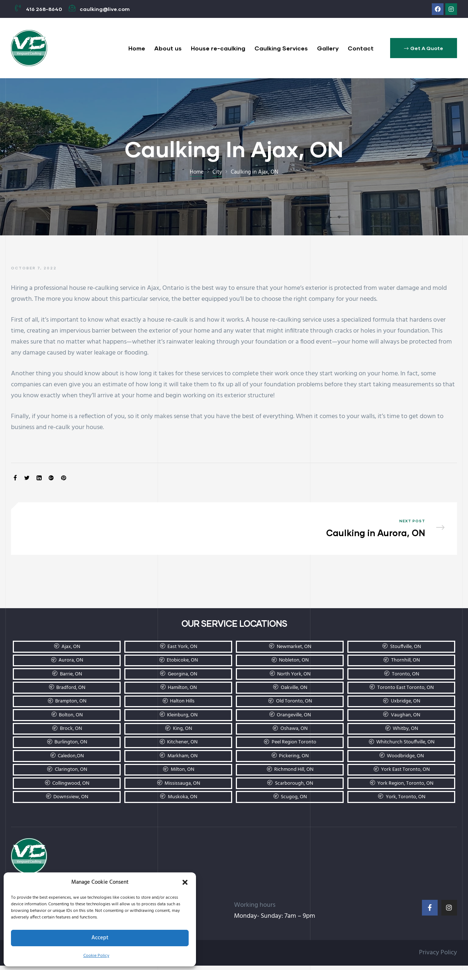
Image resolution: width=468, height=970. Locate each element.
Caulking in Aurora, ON (343, 531)
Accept (100, 937)
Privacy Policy (438, 956)
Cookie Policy (96, 955)
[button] (185, 882)
